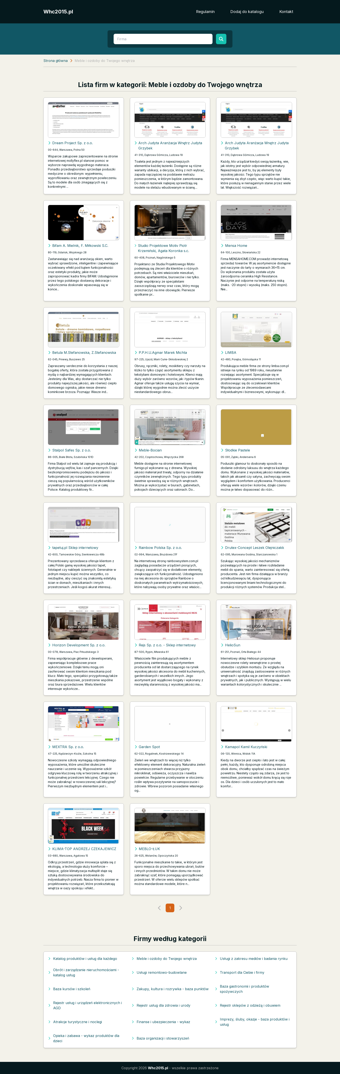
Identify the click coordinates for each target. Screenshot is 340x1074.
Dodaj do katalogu (247, 11)
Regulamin (205, 11)
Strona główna (55, 60)
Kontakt (286, 11)
